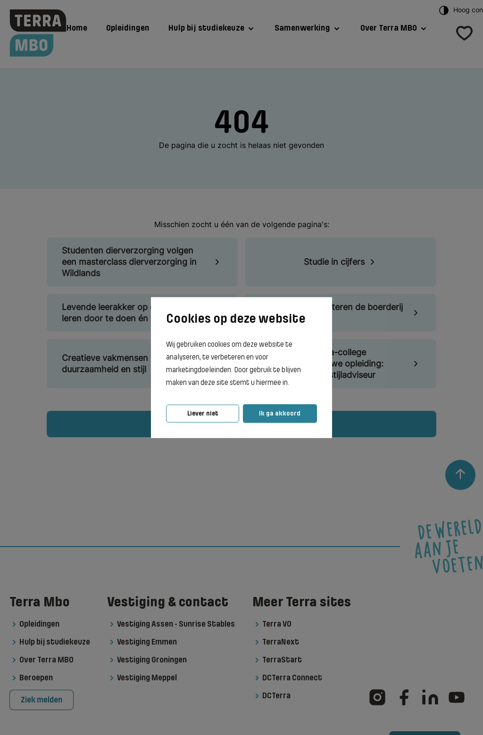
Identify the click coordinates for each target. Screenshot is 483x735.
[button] (292, 383)
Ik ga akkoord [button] (279, 413)
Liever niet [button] (202, 413)
